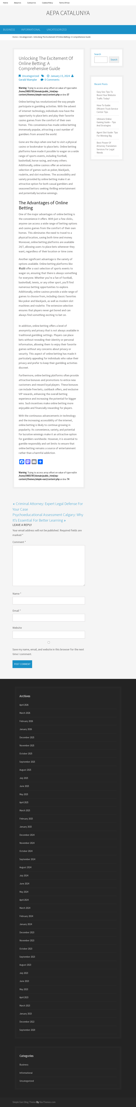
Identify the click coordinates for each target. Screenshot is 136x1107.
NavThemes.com (47, 1102)
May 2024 (23, 891)
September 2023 (27, 956)
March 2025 (24, 810)
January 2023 (25, 1013)
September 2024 (27, 859)
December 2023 (26, 932)
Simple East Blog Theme (24, 1102)
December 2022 (26, 1021)
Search (97, 54)
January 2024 (25, 924)
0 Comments (52, 79)
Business (9, 29)
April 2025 (23, 802)
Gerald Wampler (28, 79)
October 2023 (25, 948)
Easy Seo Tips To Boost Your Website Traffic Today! (106, 95)
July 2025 (23, 778)
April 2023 (23, 997)
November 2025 (26, 745)
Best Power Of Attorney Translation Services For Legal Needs (107, 147)
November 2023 (26, 940)
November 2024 (26, 842)
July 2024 (23, 875)
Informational (30, 29)
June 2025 (24, 786)
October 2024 (25, 851)
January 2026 (25, 729)
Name (17, 593)
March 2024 (24, 907)
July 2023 (23, 973)
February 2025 (26, 818)
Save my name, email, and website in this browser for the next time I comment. (48, 652)
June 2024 (24, 883)
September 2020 (27, 1029)
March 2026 (24, 712)
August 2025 (25, 769)
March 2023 (24, 1005)
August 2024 (25, 867)
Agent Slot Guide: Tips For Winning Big (107, 134)
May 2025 (23, 794)
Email (17, 610)
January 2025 (25, 826)
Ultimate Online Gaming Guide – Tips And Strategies (106, 122)
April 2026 (23, 704)
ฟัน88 (22, 268)
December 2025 (26, 737)
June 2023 (24, 981)
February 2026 (26, 721)
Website (17, 627)
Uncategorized (57, 29)
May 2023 (23, 989)
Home (15, 37)
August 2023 (25, 964)
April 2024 (23, 899)
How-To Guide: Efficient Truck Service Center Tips (107, 108)
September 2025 (27, 761)
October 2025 (25, 753)
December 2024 (26, 834)
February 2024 (26, 916)
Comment (19, 542)
